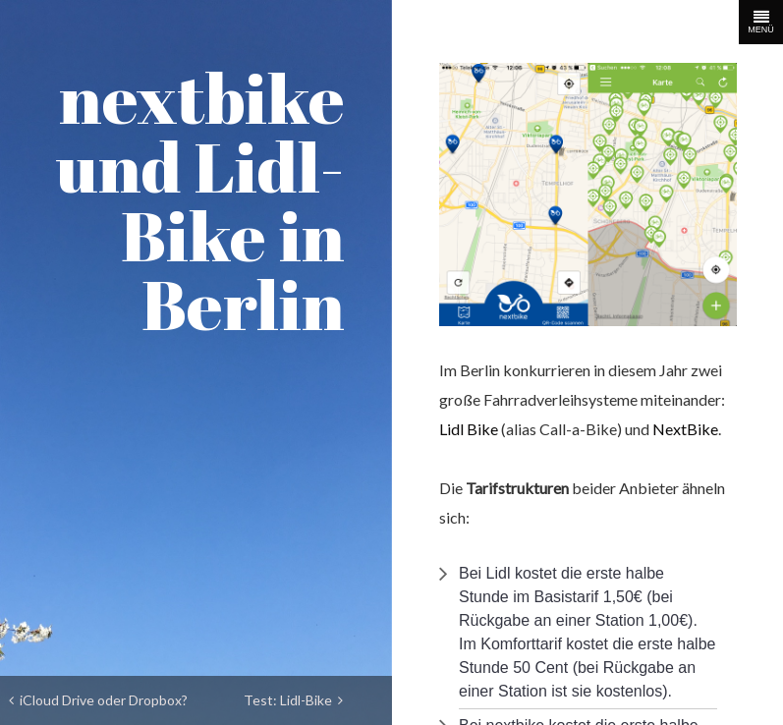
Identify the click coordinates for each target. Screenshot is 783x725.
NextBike (685, 428)
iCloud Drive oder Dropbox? (98, 700)
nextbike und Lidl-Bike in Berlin (200, 200)
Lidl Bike (468, 428)
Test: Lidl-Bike (293, 700)
